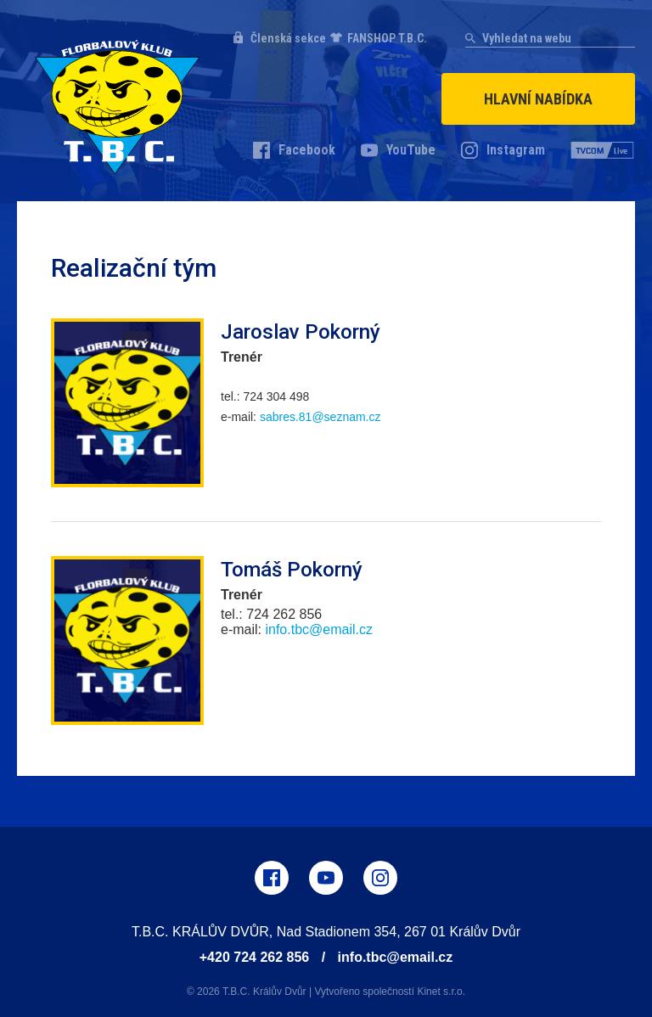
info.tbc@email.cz (395, 957)
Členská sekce (288, 38)
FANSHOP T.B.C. (387, 38)
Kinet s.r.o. (441, 991)
